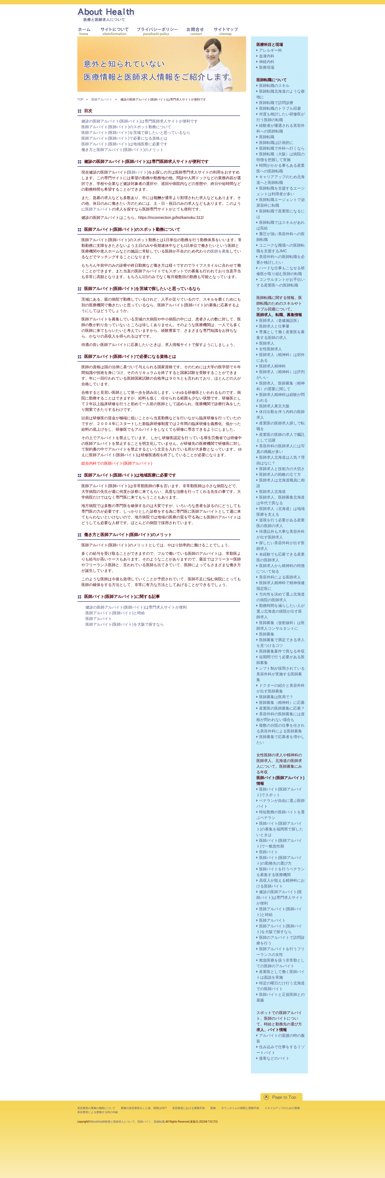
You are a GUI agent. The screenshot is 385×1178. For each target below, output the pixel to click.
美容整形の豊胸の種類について (96, 1108)
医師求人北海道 (272, 491)
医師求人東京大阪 (274, 406)
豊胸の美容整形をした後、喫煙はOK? (144, 1108)
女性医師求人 (270, 349)
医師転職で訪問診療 (276, 102)
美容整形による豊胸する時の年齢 (97, 1112)
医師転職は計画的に (276, 142)
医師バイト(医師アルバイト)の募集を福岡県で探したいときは (279, 829)
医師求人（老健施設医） (280, 320)
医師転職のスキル (274, 85)
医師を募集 (220, 251)
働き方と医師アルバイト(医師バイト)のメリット (122, 149)
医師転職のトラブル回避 (280, 108)
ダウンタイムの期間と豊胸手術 (240, 1108)
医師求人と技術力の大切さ (282, 469)
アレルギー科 (270, 50)
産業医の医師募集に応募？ (282, 708)
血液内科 (266, 56)
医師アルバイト (101, 99)
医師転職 (266, 137)
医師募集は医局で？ (276, 697)
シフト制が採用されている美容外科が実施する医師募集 (280, 674)
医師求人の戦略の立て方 (280, 474)
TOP (80, 99)
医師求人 (266, 343)
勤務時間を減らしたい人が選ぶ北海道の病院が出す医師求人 (280, 611)
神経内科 (266, 61)
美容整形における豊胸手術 (188, 1108)
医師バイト (137, 172)
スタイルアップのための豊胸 (282, 1108)
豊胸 (213, 1108)
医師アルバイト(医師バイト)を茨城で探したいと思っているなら (135, 132)
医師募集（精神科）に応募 (282, 702)
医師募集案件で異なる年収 (282, 651)
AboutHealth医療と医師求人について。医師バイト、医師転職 (127, 1121)
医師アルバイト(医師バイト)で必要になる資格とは (124, 138)
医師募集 (266, 634)
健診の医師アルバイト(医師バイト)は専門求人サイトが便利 (136, 607)
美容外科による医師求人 (280, 577)
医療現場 (266, 67)
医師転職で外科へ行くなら (282, 148)
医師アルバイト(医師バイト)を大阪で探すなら (124, 624)
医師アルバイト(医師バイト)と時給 (115, 613)
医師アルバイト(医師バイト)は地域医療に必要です (124, 144)
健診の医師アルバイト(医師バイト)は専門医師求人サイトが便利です (139, 121)
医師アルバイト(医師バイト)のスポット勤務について (126, 127)
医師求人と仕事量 (274, 326)
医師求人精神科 (272, 366)
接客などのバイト (274, 1058)
